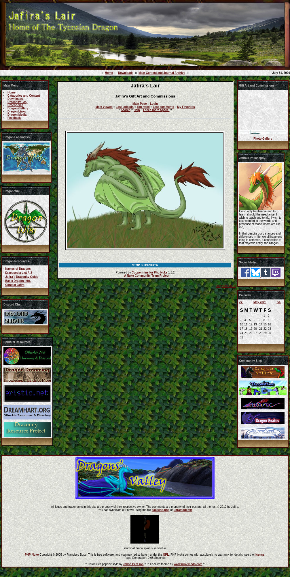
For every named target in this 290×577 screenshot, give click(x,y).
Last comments (163, 106)
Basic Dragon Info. (18, 280)
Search (125, 110)
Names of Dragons (18, 268)
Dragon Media (16, 114)
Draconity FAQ (17, 102)
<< (241, 302)
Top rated (143, 106)
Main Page (139, 103)
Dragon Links (16, 111)
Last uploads (125, 106)
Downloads (125, 72)
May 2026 (259, 302)
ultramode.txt (183, 510)
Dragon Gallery (17, 108)
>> (278, 302)
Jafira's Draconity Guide (21, 276)
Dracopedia (15, 105)
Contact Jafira (14, 284)
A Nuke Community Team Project (146, 275)
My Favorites (186, 106)
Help (137, 110)
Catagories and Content (23, 95)
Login (154, 103)
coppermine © (226, 286)
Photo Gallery (262, 138)
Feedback (14, 117)
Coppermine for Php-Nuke (149, 272)
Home (109, 72)
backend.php (161, 510)
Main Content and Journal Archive (162, 72)
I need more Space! (156, 110)
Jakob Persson (133, 564)
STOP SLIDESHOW (145, 265)
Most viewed (104, 106)
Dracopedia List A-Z (18, 272)
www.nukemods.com (188, 564)
